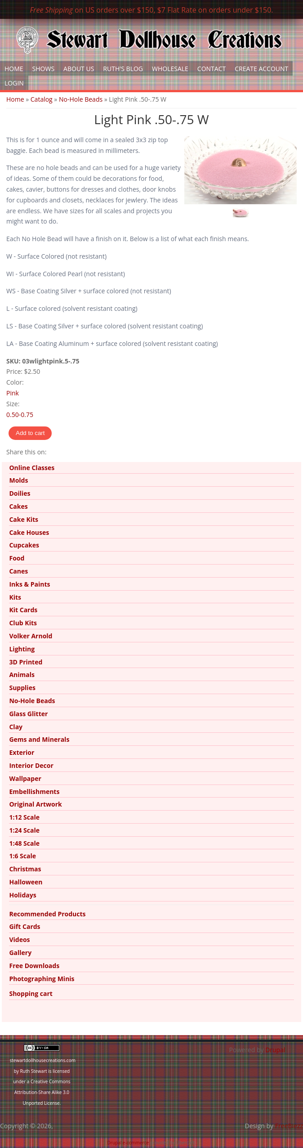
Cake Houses (29, 532)
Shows (43, 68)
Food (16, 558)
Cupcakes (24, 545)
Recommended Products (47, 914)
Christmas (25, 869)
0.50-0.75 (19, 414)
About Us (78, 68)
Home (13, 68)
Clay (15, 726)
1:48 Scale (24, 843)
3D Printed (25, 662)
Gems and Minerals (39, 739)
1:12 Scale (24, 817)
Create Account (261, 68)
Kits (15, 597)
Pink (12, 393)
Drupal (275, 1049)
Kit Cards (23, 609)
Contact (211, 68)
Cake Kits (23, 519)
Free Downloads (34, 965)
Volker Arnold (30, 636)
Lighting (22, 649)
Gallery (20, 952)
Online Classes (31, 467)
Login (14, 83)
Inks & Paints (29, 584)
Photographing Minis (41, 978)
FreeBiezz (289, 1125)
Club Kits (23, 623)
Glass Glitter (28, 713)
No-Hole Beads (80, 99)
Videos (19, 939)
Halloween (25, 882)
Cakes (18, 506)
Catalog (42, 99)
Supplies (22, 687)
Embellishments (34, 791)
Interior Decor (31, 765)
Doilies (19, 493)
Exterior (21, 752)
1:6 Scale (22, 856)
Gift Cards (24, 926)
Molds (18, 480)
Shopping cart (30, 993)
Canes (18, 571)
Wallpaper (25, 778)
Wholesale (170, 68)
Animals (22, 674)
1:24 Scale (24, 830)
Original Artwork (35, 804)
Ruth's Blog (123, 68)
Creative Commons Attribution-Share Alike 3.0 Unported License (42, 1092)
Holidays (22, 895)
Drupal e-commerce (128, 1142)
